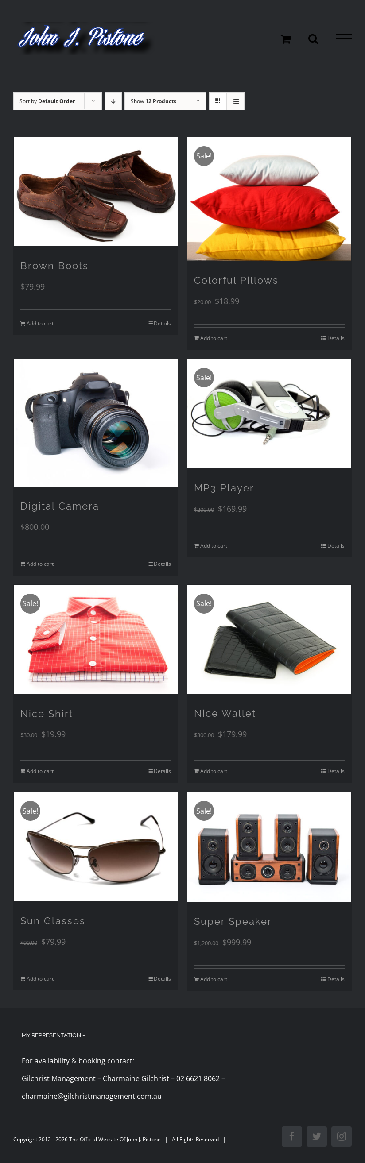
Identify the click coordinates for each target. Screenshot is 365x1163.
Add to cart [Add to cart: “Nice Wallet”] (213, 771)
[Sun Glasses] (96, 846)
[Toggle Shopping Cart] (286, 39)
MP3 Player (224, 488)
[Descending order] (113, 101)
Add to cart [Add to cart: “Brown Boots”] (40, 323)
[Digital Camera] (96, 423)
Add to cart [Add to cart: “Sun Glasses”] (40, 978)
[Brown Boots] (96, 191)
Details (162, 323)
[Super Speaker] (269, 847)
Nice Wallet (225, 713)
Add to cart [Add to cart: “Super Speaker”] (213, 979)
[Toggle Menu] (344, 39)
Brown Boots (54, 265)
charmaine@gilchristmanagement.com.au (92, 1096)
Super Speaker (233, 921)
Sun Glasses (52, 921)
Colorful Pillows (236, 280)
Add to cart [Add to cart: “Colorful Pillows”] (213, 338)
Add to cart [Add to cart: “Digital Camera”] (40, 564)
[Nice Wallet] (269, 639)
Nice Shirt (46, 713)
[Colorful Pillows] (269, 199)
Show (153, 101)
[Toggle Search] (313, 38)
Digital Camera (59, 506)
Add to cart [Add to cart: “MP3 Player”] (213, 545)
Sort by (47, 101)
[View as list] (235, 101)
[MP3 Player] (269, 413)
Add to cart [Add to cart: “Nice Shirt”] (40, 771)
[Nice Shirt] (96, 639)
